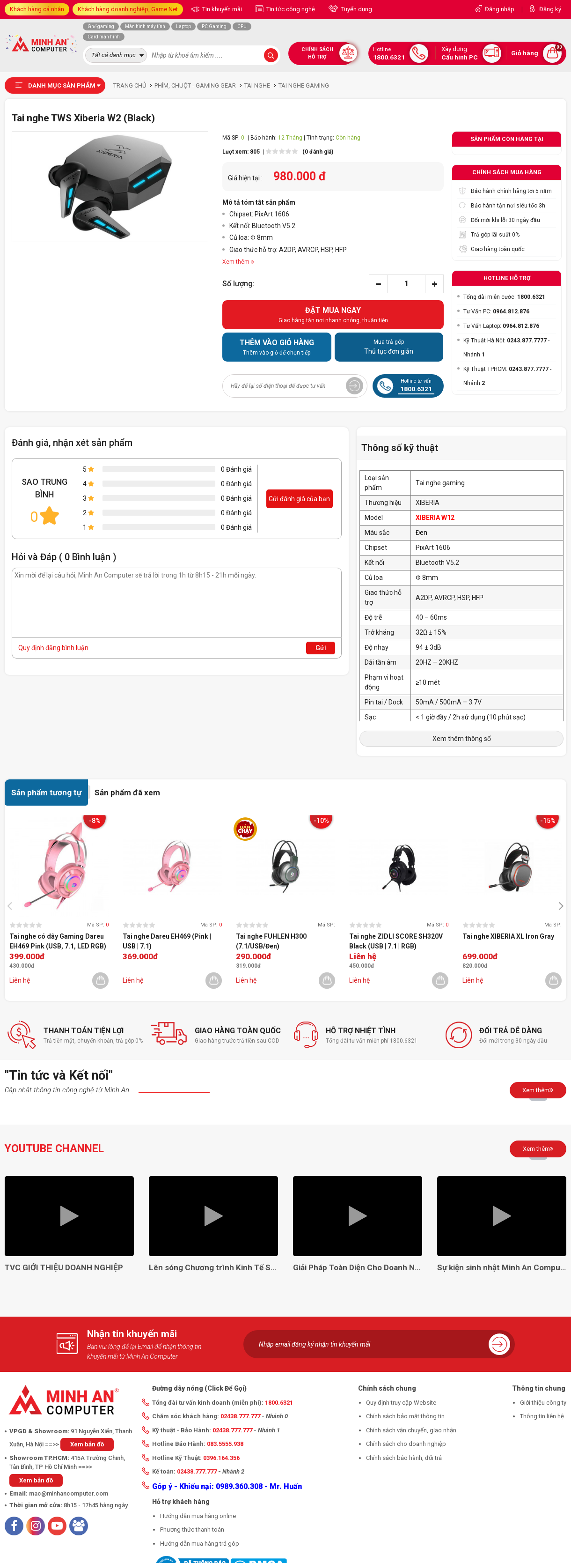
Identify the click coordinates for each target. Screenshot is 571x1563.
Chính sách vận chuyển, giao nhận (411, 1430)
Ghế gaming (101, 26)
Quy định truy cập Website (401, 1402)
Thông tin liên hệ (542, 1416)
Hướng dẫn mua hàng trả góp (199, 1543)
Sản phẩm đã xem (127, 792)
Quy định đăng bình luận (53, 648)
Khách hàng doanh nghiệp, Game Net (128, 9)
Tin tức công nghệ (290, 9)
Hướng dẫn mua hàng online (198, 1515)
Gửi (320, 648)
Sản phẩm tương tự (46, 792)
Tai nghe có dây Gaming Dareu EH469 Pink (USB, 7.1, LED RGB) (57, 941)
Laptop (183, 26)
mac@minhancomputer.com (68, 1493)
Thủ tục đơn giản (389, 347)
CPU (242, 26)
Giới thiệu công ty (543, 1402)
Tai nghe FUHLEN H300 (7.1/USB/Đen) (271, 941)
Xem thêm (538, 1090)
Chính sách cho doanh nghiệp (406, 1443)
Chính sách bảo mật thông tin (405, 1416)
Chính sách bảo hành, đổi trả (404, 1457)
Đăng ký (550, 9)
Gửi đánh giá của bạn (299, 499)
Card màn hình (104, 36)
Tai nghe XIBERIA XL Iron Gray (508, 936)
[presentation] (12, 905)
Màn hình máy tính (145, 26)
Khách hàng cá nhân (37, 9)
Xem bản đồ (87, 1444)
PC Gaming (214, 26)
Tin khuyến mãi (221, 9)
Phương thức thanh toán (192, 1529)
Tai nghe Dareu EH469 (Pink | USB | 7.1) (167, 941)
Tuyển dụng (356, 9)
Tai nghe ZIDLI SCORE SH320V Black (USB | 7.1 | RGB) (396, 941)
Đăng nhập (499, 9)
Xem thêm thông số (461, 738)
